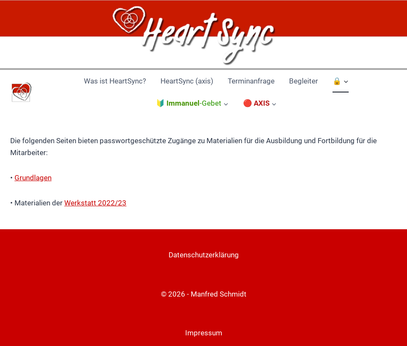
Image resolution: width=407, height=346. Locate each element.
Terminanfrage (251, 81)
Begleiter (303, 81)
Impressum (203, 333)
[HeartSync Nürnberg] (21, 93)
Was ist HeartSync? (115, 81)
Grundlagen (33, 177)
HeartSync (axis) (187, 81)
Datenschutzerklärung (204, 255)
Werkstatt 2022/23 (95, 203)
